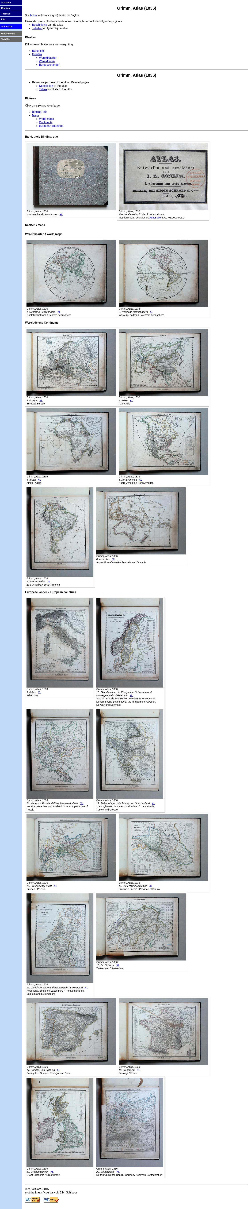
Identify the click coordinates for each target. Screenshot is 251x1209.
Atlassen (6, 2)
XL (61, 214)
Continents (45, 122)
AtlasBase (155, 217)
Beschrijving (39, 24)
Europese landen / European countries (50, 592)
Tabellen (37, 28)
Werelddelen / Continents (42, 322)
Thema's (6, 13)
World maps (46, 118)
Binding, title (39, 111)
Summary (6, 26)
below (33, 15)
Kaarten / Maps (35, 225)
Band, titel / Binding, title (41, 136)
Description (46, 85)
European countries (51, 125)
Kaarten (37, 54)
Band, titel (38, 50)
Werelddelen (47, 61)
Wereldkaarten (48, 57)
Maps (35, 115)
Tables (43, 89)
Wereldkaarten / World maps (44, 234)
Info (3, 19)
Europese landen (49, 64)
